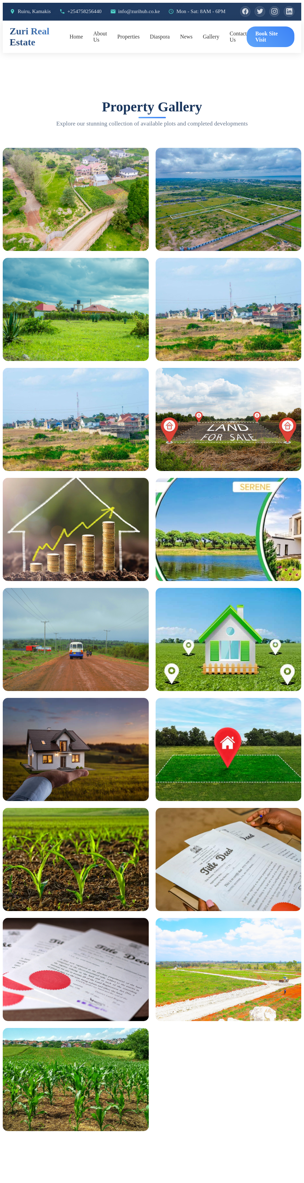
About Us (100, 51)
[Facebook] (15, 26)
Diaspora (160, 51)
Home (76, 51)
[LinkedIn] (63, 26)
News (186, 51)
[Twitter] (31, 26)
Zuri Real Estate (29, 51)
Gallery (211, 51)
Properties (128, 51)
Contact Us (238, 51)
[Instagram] (47, 26)
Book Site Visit (266, 51)
